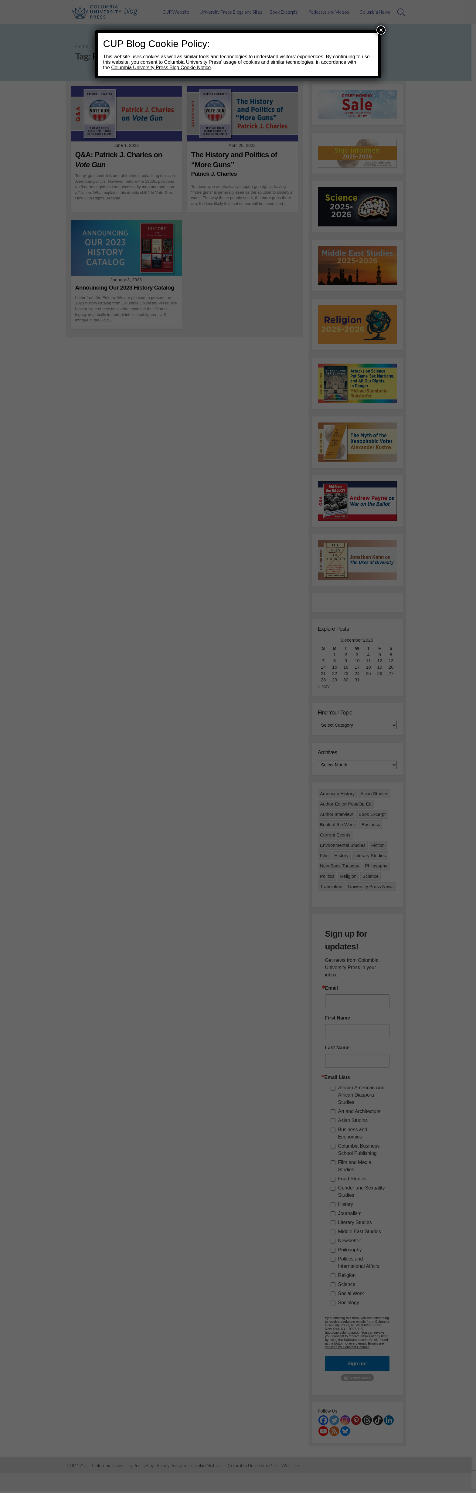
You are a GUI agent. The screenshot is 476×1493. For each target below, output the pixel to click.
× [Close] (381, 30)
